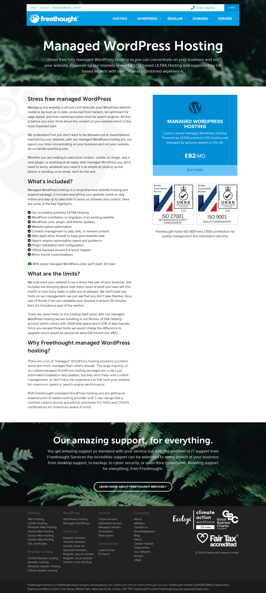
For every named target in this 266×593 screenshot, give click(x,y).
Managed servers (110, 527)
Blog (137, 535)
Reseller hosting (38, 562)
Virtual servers (108, 519)
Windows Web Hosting (42, 527)
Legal (137, 559)
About (33, 7)
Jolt (110, 584)
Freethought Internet (125, 584)
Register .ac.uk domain (77, 558)
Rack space (106, 535)
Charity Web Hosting (41, 539)
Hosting (120, 19)
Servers (225, 19)
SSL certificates (37, 543)
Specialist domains (75, 550)
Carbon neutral (143, 543)
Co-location (106, 531)
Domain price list (74, 545)
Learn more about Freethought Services (133, 486)
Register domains (74, 537)
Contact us (141, 527)
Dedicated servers (110, 523)
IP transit (104, 554)
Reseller (175, 19)
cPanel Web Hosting (40, 531)
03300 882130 (205, 8)
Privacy (138, 555)
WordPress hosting (75, 519)
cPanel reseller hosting (42, 570)
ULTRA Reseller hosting (43, 558)
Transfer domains (74, 541)
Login (231, 7)
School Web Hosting (41, 535)
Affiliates (139, 523)
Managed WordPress (76, 523)
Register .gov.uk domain (78, 554)
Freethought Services (155, 584)
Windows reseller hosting (44, 566)
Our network (142, 551)
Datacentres (142, 547)
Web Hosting (36, 519)
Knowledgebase (62, 7)
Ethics (77, 7)
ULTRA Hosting (37, 523)
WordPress (147, 19)
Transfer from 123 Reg (77, 562)
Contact (45, 7)
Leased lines (107, 550)
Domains (200, 19)
